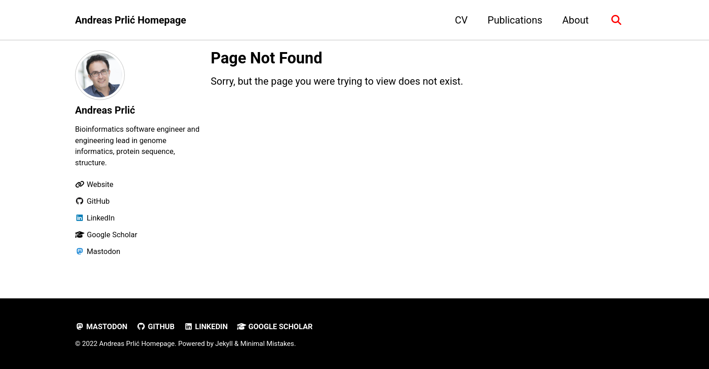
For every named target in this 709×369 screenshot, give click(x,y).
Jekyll (224, 344)
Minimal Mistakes (267, 344)
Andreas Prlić (105, 110)
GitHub (156, 326)
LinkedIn (205, 326)
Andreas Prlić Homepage (130, 20)
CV (461, 20)
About (575, 20)
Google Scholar (274, 326)
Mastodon (101, 326)
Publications (514, 20)
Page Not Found (266, 58)
